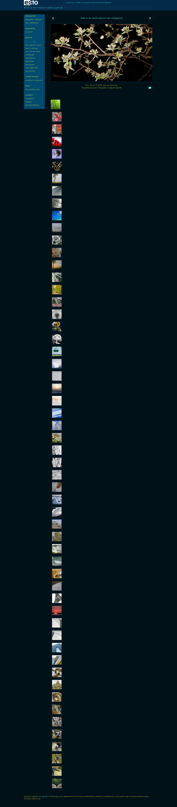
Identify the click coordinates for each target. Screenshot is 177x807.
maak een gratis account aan (50, 8)
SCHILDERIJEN (29, 55)
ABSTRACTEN (29, 61)
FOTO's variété (30, 42)
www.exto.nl (45, 796)
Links (27, 85)
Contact (29, 95)
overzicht (29, 32)
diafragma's (30, 58)
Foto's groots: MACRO (33, 45)
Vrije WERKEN (30, 71)
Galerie (28, 37)
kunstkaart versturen (33, 80)
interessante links (32, 89)
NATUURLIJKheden (31, 68)
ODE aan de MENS (32, 51)
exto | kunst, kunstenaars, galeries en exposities (31, 2)
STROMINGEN (29, 64)
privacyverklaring (32, 105)
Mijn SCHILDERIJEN (32, 23)
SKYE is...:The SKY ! (32, 48)
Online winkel (31, 76)
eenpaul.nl (70, 2)
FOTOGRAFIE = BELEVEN (33, 19)
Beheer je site (30, 8)
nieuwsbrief (29, 98)
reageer (28, 102)
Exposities (30, 28)
